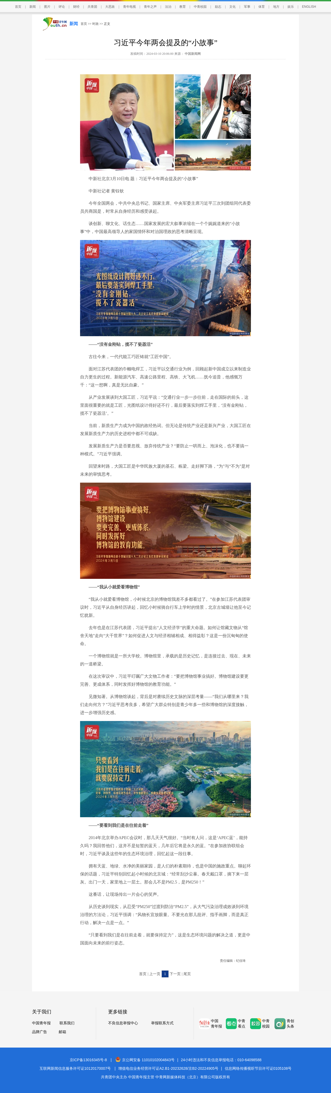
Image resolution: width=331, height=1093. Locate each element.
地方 (276, 7)
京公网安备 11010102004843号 (145, 1060)
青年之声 (150, 7)
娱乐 (290, 7)
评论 (61, 7)
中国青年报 (41, 1023)
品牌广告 (39, 1032)
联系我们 (67, 1023)
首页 (18, 7)
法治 (168, 7)
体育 (261, 7)
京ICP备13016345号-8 (88, 1060)
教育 (182, 7)
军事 (247, 7)
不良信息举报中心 (123, 1023)
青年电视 (129, 7)
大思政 (110, 7)
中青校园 (200, 7)
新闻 (32, 7)
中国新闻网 (192, 54)
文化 (232, 7)
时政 (95, 24)
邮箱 (62, 1032)
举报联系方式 (162, 1023)
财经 (76, 7)
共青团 (92, 7)
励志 (218, 7)
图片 (47, 7)
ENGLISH (309, 7)
